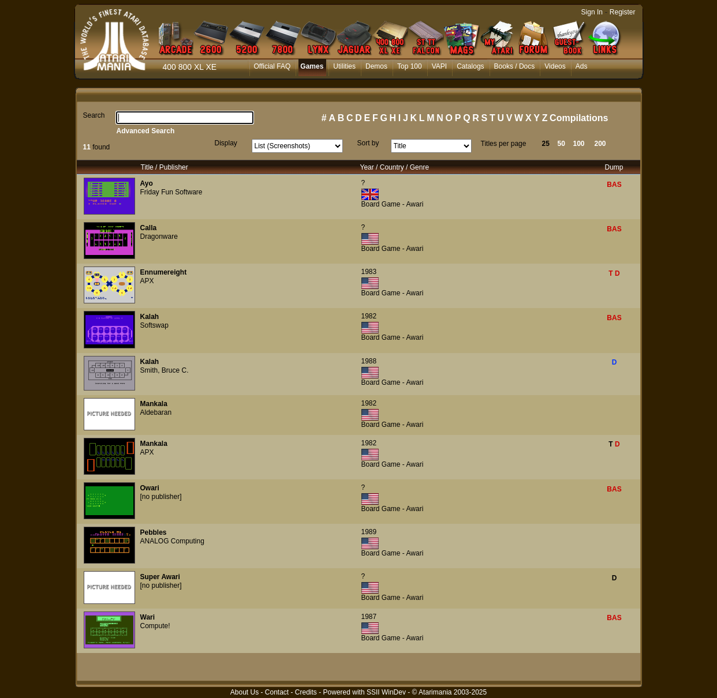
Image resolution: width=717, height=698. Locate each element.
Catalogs (470, 66)
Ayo (146, 183)
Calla (148, 228)
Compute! (155, 626)
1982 (369, 316)
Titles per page (503, 144)
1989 (369, 532)
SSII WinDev (386, 692)
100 (579, 144)
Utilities (344, 66)
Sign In (592, 12)
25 (546, 144)
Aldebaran (156, 412)
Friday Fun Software (171, 192)
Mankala (153, 404)
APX (147, 281)
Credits (306, 692)
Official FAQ (272, 66)
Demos (376, 66)
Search (94, 115)
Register (623, 12)
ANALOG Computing (172, 541)
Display (226, 143)
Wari (147, 617)
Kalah (149, 317)
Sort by (368, 143)
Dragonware (159, 236)
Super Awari (160, 577)
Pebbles (153, 532)
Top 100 (409, 66)
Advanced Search (146, 131)
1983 (369, 272)
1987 (369, 617)
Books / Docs (514, 66)
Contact (277, 692)
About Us (244, 692)
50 (561, 144)
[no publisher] (161, 497)
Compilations (579, 118)
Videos (554, 66)
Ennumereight (163, 272)
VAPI (439, 66)
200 (600, 144)
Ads (582, 66)
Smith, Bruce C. (164, 370)
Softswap (154, 325)
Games (311, 66)
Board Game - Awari (392, 204)
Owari (149, 488)
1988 (369, 361)
